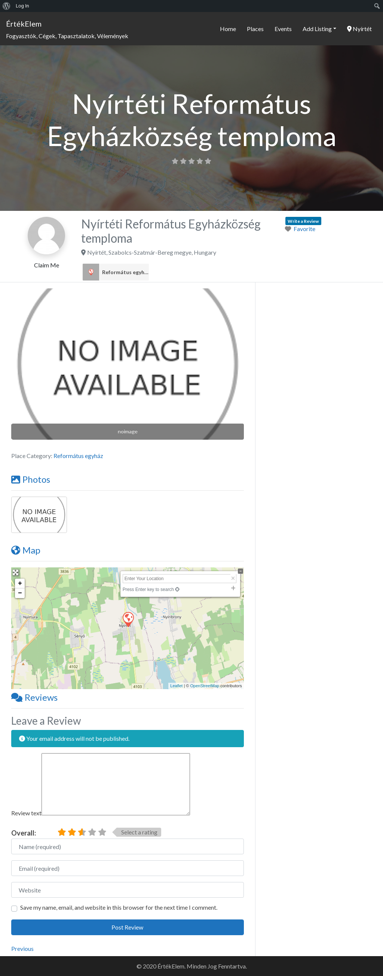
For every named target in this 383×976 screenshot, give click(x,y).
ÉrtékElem (24, 23)
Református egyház (125, 272)
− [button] (20, 593)
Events (283, 28)
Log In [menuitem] (22, 6)
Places (255, 28)
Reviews (34, 697)
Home (228, 28)
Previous (22, 948)
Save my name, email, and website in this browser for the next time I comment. (118, 907)
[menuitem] (6, 6)
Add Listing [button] (317, 28)
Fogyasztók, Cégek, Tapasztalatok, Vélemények (67, 35)
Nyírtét (359, 28)
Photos (30, 479)
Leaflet (176, 685)
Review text (26, 812)
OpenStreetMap (204, 685)
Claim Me (46, 265)
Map (25, 550)
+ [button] (20, 583)
